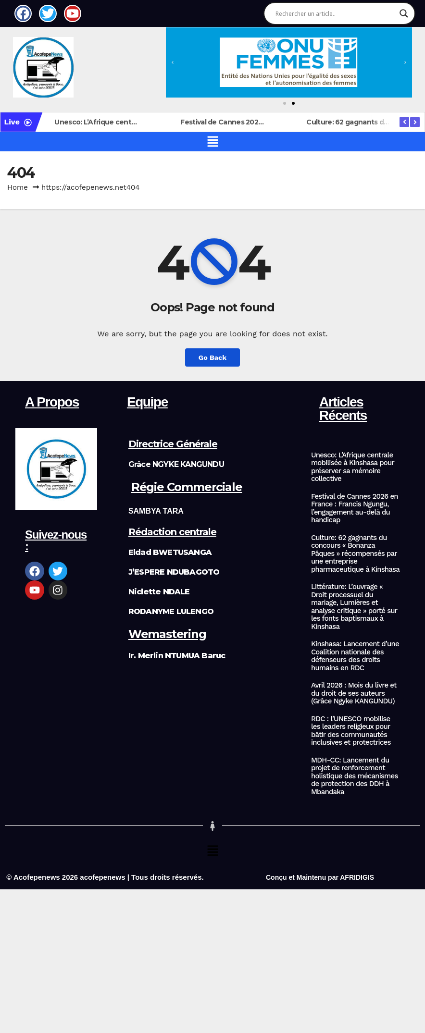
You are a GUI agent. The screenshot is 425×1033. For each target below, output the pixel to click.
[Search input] (335, 13)
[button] (173, 62)
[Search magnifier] (404, 13)
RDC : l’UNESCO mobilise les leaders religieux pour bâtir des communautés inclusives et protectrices (351, 731)
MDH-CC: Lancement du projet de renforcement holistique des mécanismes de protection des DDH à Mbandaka (354, 776)
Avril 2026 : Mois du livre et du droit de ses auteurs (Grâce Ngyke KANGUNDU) (354, 693)
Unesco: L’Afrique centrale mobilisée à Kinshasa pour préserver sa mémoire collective (352, 467)
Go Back (212, 357)
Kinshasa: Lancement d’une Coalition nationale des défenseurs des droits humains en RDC (355, 656)
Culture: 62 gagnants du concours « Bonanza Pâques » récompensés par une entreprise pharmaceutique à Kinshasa (355, 554)
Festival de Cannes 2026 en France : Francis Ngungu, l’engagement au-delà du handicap (354, 508)
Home (17, 187)
